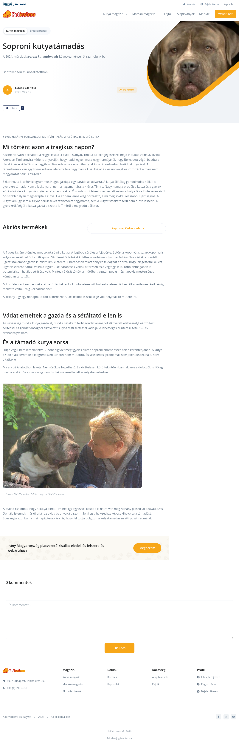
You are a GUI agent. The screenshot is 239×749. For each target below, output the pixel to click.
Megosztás (127, 89)
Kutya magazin (15, 31)
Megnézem (147, 548)
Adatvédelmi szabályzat (17, 717)
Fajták (168, 14)
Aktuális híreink (72, 691)
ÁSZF (41, 717)
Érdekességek (38, 31)
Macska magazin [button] (143, 14)
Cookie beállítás (60, 717)
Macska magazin (73, 684)
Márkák (204, 14)
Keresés (112, 677)
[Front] (19, 14)
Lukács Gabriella (25, 87)
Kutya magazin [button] (113, 14)
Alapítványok (186, 14)
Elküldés (119, 648)
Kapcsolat (229, 4)
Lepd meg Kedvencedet (128, 228)
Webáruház (225, 14)
